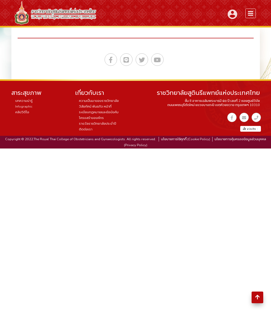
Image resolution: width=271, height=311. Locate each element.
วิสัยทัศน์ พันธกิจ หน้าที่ (95, 106)
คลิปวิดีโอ (22, 112)
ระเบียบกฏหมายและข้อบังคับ (99, 112)
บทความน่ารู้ (24, 100)
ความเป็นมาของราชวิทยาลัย (99, 100)
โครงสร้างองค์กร (91, 118)
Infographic (23, 106)
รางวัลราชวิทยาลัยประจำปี (97, 123)
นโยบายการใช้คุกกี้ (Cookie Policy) (185, 139)
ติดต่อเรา (85, 129)
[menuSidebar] (250, 13)
